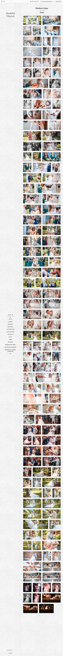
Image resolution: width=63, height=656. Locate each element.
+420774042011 (58, 1)
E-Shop (10, 653)
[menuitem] (10, 319)
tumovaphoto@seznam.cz (47, 1)
